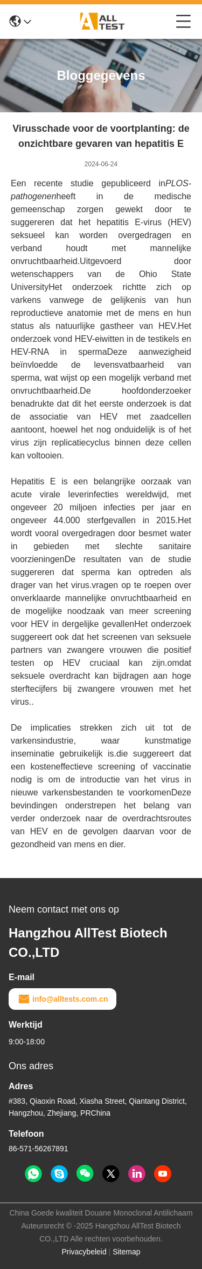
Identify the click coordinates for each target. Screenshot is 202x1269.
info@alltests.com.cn (62, 999)
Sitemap (126, 1251)
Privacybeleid (83, 1251)
